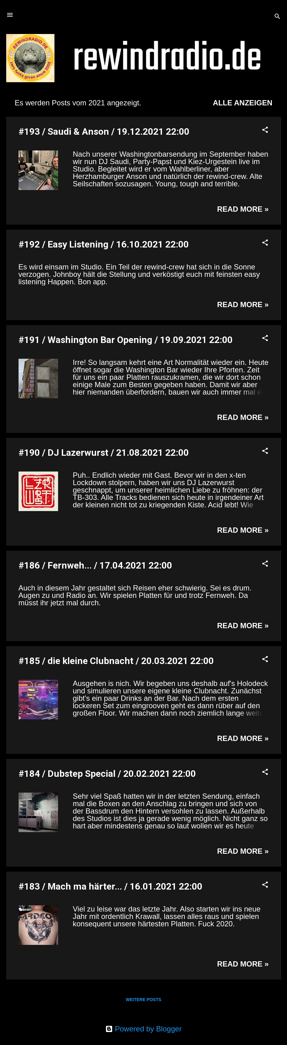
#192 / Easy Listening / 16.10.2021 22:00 (104, 244)
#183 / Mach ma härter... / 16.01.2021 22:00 (110, 886)
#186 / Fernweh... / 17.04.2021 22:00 (95, 565)
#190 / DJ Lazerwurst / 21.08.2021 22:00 (104, 452)
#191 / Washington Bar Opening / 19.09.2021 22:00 (126, 339)
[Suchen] (277, 16)
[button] (265, 130)
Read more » (243, 209)
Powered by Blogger (143, 1029)
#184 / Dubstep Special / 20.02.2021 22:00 (107, 773)
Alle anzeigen (242, 103)
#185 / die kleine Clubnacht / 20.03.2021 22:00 (116, 660)
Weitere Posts (143, 999)
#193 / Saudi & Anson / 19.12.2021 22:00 (104, 131)
